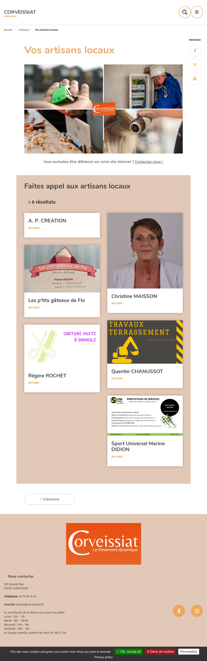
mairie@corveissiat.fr (30, 604)
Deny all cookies (160, 651)
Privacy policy (103, 657)
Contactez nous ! (149, 162)
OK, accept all (128, 651)
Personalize (188, 651)
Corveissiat (20, 12)
